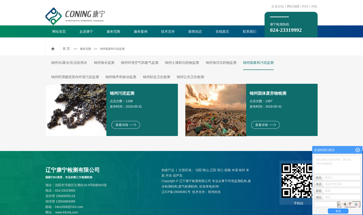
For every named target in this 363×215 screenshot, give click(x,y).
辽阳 (213, 170)
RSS (305, 6)
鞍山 (206, 170)
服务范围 (113, 31)
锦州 (242, 170)
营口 (220, 170)
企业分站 (277, 6)
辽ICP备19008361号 (176, 192)
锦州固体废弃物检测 (268, 93)
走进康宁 (86, 31)
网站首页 (59, 31)
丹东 (169, 175)
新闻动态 (195, 31)
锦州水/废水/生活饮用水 (69, 62)
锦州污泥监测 (122, 93)
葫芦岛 (177, 175)
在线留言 (222, 31)
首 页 (66, 48)
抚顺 (227, 170)
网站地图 (293, 6)
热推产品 (168, 170)
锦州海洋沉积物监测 (221, 62)
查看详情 (125, 125)
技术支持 (168, 31)
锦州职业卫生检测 (156, 77)
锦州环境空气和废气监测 (139, 62)
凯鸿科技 (214, 192)
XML (314, 6)
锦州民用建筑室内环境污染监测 (75, 77)
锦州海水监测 (104, 62)
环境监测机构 (237, 181)
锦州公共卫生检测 (190, 77)
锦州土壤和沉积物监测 (182, 62)
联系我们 (249, 31)
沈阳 (198, 170)
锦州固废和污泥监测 (112, 48)
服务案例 (140, 31)
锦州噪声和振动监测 (120, 77)
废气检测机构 (187, 186)
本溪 (235, 170)
